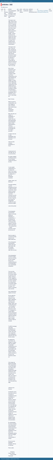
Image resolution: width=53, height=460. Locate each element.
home (2, 1)
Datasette (8, 458)
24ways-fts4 (6, 1)
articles (10, 1)
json (7, 7)
